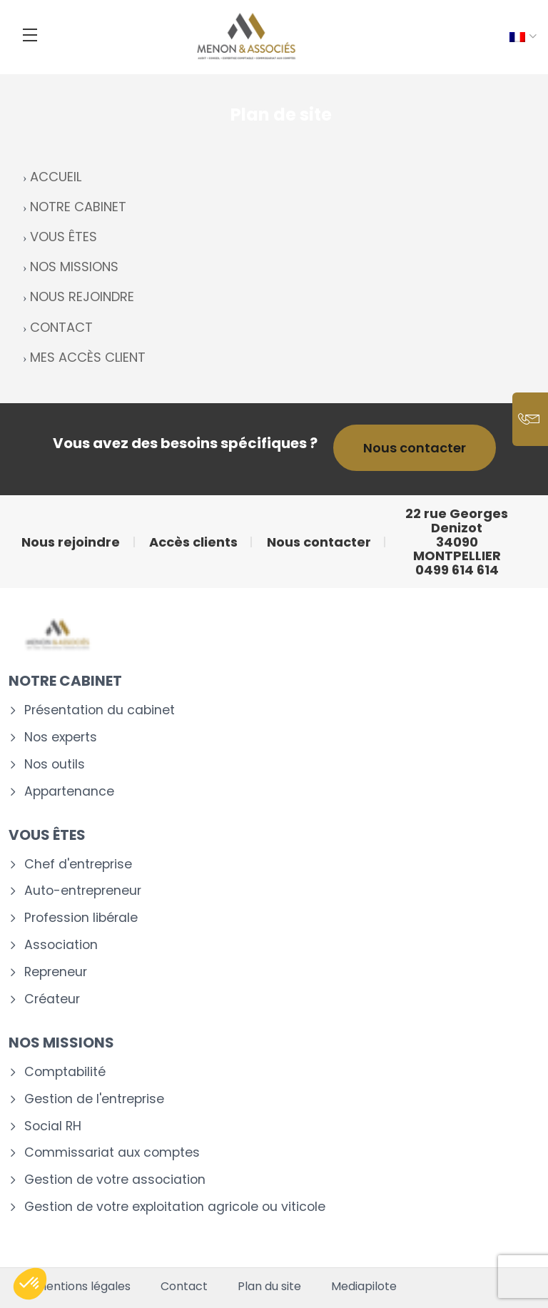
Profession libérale (81, 918)
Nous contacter (414, 448)
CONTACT (61, 327)
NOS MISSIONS (74, 266)
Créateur (52, 999)
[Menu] (30, 35)
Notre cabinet (65, 681)
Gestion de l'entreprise (94, 1099)
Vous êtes (47, 835)
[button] (30, 1284)
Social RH (52, 1126)
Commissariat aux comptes (112, 1153)
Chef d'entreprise (78, 864)
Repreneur (55, 972)
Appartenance (69, 792)
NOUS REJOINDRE (82, 296)
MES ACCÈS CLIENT (88, 357)
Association (61, 945)
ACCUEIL (55, 177)
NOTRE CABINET (78, 207)
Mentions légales (83, 1286)
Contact (184, 1286)
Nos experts (60, 737)
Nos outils (54, 764)
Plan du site (269, 1286)
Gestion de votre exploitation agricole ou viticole (174, 1207)
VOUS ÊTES (63, 236)
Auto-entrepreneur (82, 891)
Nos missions (61, 1043)
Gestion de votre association (115, 1180)
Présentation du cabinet (99, 710)
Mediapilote (364, 1286)
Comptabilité (65, 1072)
